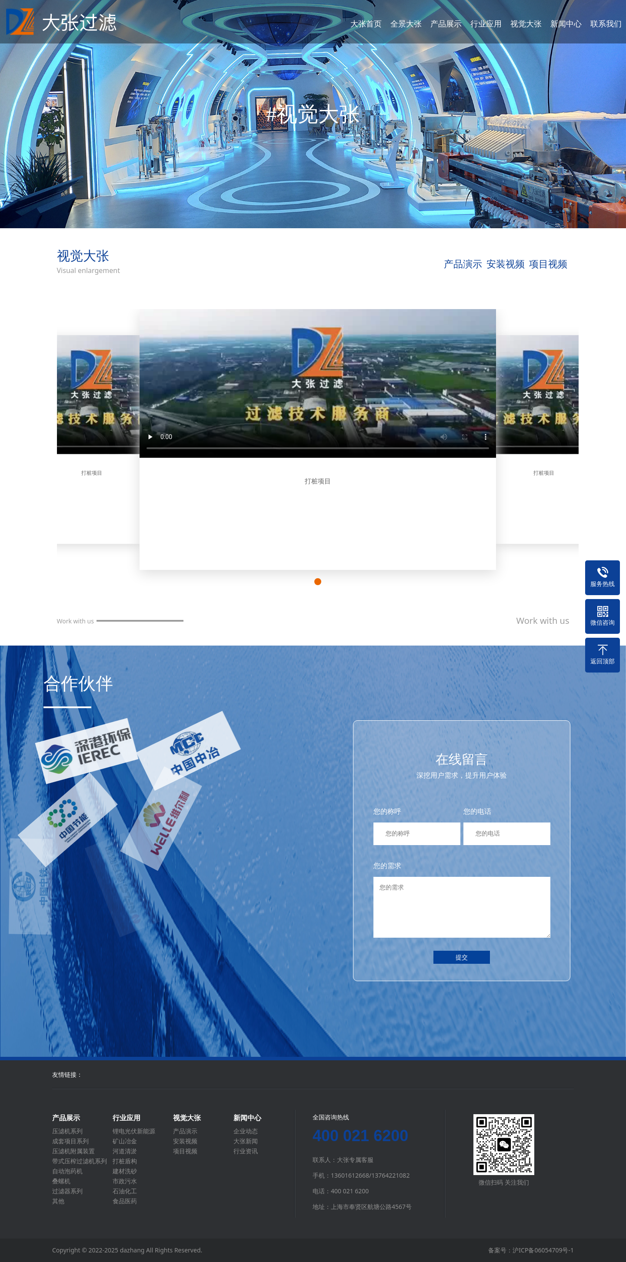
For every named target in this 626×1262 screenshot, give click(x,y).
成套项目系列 (70, 1141)
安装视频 (505, 263)
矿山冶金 (125, 1141)
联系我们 (606, 23)
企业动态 (245, 1131)
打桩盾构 (125, 1161)
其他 (58, 1201)
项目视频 (548, 263)
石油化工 (125, 1191)
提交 (462, 957)
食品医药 (125, 1201)
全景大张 (406, 23)
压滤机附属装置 (73, 1151)
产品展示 (446, 23)
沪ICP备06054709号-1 (543, 1250)
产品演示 (463, 263)
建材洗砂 (125, 1171)
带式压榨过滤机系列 (79, 1161)
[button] (317, 581)
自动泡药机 (67, 1171)
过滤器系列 (67, 1191)
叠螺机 (61, 1181)
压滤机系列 (67, 1131)
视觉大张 (526, 23)
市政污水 (125, 1181)
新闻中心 (566, 23)
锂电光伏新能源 (134, 1131)
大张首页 (366, 23)
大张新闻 (245, 1141)
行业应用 (486, 23)
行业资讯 (245, 1151)
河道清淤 (125, 1151)
